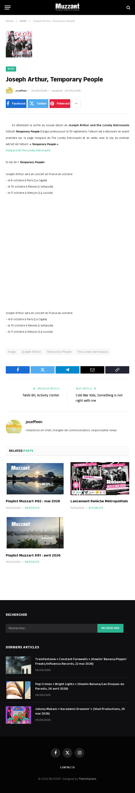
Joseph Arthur (31, 352)
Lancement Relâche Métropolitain (99, 501)
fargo (12, 352)
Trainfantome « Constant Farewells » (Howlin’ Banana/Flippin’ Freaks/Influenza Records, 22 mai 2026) (81, 661)
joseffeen (21, 91)
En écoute (32, 508)
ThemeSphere (87, 779)
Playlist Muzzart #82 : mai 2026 (33, 501)
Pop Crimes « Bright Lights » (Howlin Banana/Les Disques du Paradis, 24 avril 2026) (79, 686)
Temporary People (59, 352)
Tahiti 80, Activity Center (40, 395)
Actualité (96, 508)
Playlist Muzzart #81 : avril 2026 (33, 555)
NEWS (11, 69)
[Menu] (8, 7)
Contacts (67, 767)
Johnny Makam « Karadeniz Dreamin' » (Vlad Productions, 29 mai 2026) (80, 711)
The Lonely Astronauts (92, 352)
